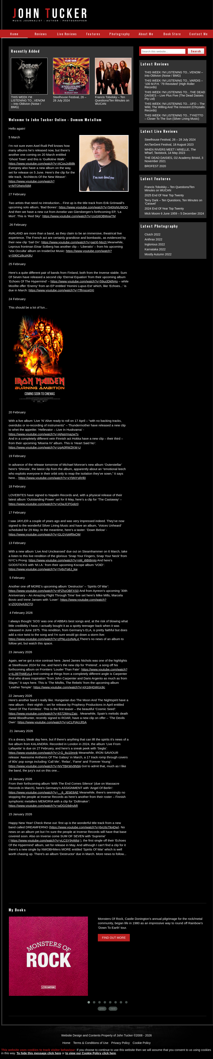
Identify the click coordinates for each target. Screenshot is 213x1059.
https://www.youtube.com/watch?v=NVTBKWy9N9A (45, 766)
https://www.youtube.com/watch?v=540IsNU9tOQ (93, 207)
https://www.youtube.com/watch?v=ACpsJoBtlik (42, 163)
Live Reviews (67, 34)
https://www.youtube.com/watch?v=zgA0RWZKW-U (45, 447)
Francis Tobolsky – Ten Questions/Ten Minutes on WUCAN (170, 188)
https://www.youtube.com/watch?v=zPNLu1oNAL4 (44, 639)
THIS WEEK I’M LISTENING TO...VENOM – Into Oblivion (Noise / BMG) (174, 74)
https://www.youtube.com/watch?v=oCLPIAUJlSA (52, 722)
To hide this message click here (39, 1053)
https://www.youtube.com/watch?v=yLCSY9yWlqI (45, 840)
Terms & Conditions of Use (90, 1043)
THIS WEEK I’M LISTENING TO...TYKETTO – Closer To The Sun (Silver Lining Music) (174, 117)
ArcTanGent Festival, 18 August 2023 (169, 144)
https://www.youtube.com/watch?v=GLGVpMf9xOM (44, 534)
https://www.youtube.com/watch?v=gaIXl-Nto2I (74, 242)
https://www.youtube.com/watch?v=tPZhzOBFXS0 (44, 590)
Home (14, 34)
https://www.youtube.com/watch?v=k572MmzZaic (43, 713)
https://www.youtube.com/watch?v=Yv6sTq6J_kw (43, 569)
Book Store (172, 34)
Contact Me (198, 34)
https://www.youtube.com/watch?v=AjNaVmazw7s (44, 434)
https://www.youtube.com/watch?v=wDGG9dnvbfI (43, 805)
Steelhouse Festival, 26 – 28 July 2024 (170, 139)
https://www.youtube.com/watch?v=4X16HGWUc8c (69, 687)
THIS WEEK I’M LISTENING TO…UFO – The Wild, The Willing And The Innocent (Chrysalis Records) (175, 107)
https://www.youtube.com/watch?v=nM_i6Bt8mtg (62, 560)
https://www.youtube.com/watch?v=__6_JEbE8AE (44, 792)
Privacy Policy (120, 1043)
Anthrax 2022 (153, 239)
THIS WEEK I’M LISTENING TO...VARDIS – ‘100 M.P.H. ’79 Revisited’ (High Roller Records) (174, 84)
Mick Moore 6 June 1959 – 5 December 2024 (174, 213)
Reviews (41, 34)
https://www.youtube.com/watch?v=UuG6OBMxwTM (79, 216)
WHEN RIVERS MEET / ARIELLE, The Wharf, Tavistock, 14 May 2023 (170, 151)
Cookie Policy (142, 1043)
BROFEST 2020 (155, 166)
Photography (119, 34)
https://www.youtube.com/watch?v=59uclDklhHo (84, 281)
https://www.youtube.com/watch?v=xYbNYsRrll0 (52, 478)
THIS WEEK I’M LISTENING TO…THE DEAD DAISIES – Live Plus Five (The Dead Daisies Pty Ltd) (175, 95)
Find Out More (114, 937)
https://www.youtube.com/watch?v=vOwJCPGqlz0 (44, 504)
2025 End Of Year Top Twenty (164, 195)
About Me (146, 34)
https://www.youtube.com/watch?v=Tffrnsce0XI (61, 290)
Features (93, 34)
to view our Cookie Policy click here (90, 1053)
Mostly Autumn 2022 (158, 254)
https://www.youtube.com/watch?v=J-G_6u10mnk (43, 752)
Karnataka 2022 (155, 249)
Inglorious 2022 (155, 244)
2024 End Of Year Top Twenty (164, 208)
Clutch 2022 (153, 234)
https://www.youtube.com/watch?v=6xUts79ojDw (84, 827)
